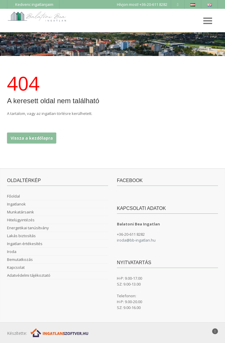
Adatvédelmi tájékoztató (28, 275)
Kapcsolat (16, 267)
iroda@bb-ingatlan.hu (136, 240)
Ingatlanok (16, 204)
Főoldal (13, 196)
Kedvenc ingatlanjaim (33, 4)
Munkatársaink (20, 212)
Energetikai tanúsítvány (28, 227)
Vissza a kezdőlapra (32, 138)
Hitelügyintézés (21, 220)
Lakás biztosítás (21, 235)
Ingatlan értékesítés (24, 243)
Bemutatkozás (20, 259)
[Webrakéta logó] (60, 332)
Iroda (11, 251)
